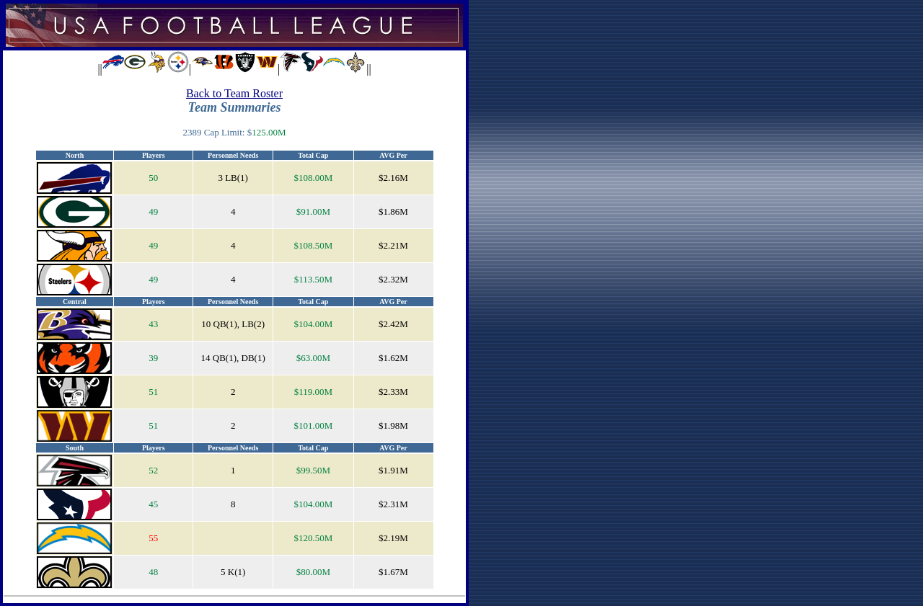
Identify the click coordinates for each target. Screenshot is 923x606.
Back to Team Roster (234, 93)
